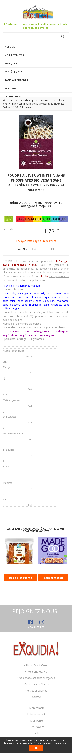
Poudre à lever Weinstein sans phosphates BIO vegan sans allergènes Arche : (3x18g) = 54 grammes (36, 182)
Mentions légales (37, 671)
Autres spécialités (37, 690)
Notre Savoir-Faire (37, 665)
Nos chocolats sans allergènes (37, 678)
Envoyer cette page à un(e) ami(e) (36, 241)
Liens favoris (36, 727)
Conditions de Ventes (36, 684)
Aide (36, 733)
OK (36, 748)
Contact (36, 697)
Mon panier (37, 720)
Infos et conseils (37, 714)
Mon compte (37, 708)
